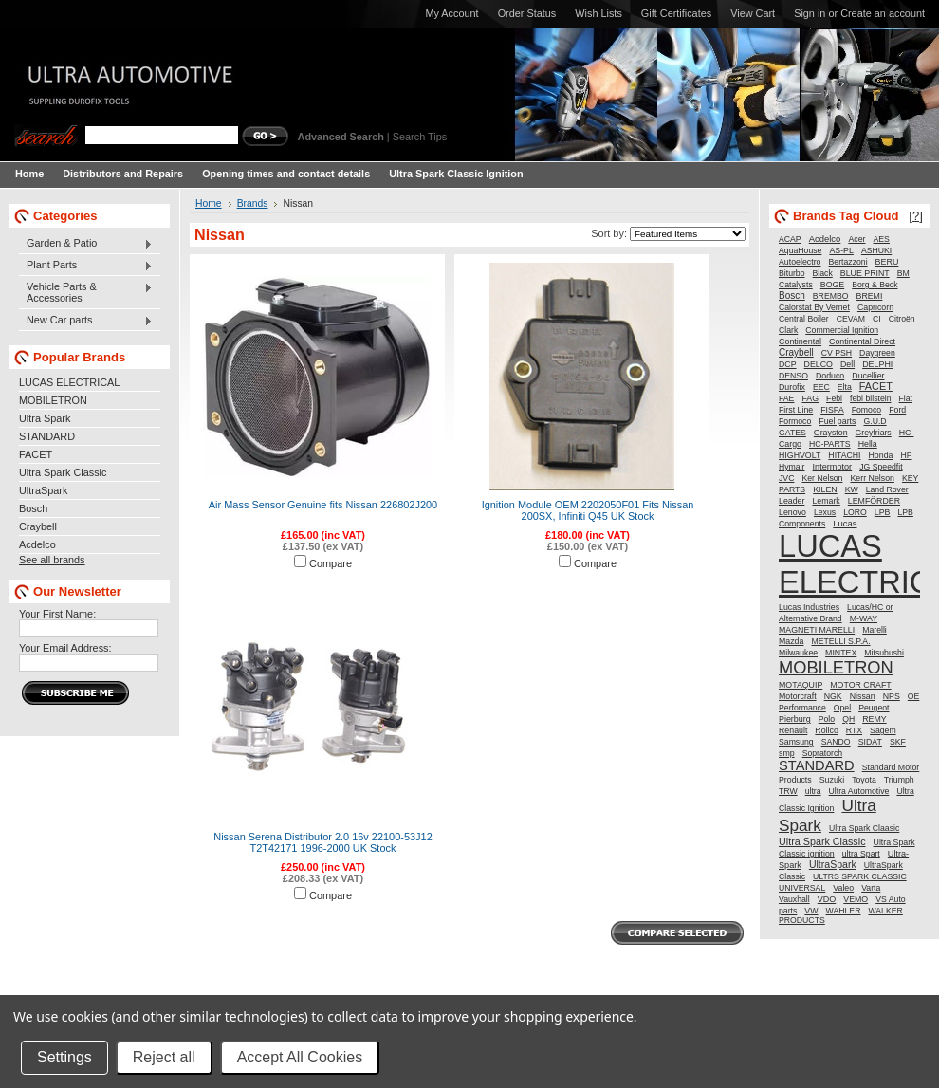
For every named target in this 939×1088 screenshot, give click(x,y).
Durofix (792, 387)
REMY (874, 719)
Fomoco (866, 410)
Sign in (809, 13)
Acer (856, 239)
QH (848, 719)
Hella (867, 444)
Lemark (825, 501)
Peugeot (873, 707)
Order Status (527, 13)
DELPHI (877, 364)
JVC (786, 478)
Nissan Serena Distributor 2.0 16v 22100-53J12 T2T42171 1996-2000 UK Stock (322, 842)
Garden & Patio (86, 243)
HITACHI (844, 455)
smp (787, 753)
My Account (451, 13)
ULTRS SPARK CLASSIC (860, 876)
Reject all (164, 1057)
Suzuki (831, 779)
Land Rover (887, 489)
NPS (891, 696)
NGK (833, 696)
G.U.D (874, 421)
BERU (887, 262)
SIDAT (870, 742)
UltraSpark (43, 490)
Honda (881, 455)
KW (851, 489)
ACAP (790, 239)
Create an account (882, 13)
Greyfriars (874, 432)
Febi (834, 398)
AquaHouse (800, 250)
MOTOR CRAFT (860, 685)
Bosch (33, 508)
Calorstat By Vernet (814, 307)
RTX (854, 730)
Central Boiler (804, 318)
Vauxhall (794, 899)
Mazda (791, 641)
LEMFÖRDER (874, 501)
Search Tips (420, 136)
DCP (788, 364)
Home (208, 203)
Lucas (844, 523)
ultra (813, 791)
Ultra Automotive (859, 791)
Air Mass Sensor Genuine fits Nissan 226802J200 (323, 504)
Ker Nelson (821, 478)
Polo (827, 719)
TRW (788, 791)
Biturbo (792, 273)
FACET (35, 454)
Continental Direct (862, 341)
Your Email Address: (65, 648)
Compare (330, 563)
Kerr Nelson (871, 478)
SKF (898, 742)
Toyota (864, 779)
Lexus (825, 512)
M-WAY (863, 618)
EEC (821, 387)
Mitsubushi (884, 652)
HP (905, 455)
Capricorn (875, 307)
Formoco (795, 421)
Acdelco (37, 544)
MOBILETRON (53, 400)
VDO (827, 899)
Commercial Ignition (841, 330)
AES (882, 239)
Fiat (905, 398)
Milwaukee (798, 652)
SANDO (836, 742)
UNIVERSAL (802, 888)
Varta (870, 888)
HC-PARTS (830, 444)
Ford (897, 410)
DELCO (818, 364)
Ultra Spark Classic (62, 472)
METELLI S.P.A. (840, 641)
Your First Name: (57, 613)
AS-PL (841, 250)
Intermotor (833, 466)
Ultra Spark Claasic (864, 828)
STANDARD (47, 436)
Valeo (843, 888)
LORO (855, 512)
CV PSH (836, 353)
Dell (847, 364)
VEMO (855, 899)
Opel (842, 707)
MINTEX (840, 652)
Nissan (862, 696)
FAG (810, 398)
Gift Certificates (676, 13)
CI (877, 318)
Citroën (902, 318)
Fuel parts (837, 421)
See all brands (52, 559)
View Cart (752, 13)
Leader (791, 501)
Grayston (831, 432)
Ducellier (868, 375)
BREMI (869, 296)
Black (823, 273)
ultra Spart (861, 853)
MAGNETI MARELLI (817, 630)
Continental (800, 341)
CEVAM (851, 318)
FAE (786, 398)
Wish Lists (598, 13)
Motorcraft (798, 696)
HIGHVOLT (799, 455)
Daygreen (877, 353)
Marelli (874, 630)
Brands (252, 203)
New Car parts (86, 320)
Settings (64, 1057)
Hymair (792, 466)
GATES (792, 432)
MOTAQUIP (800, 685)
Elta (845, 387)
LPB (883, 512)
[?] (916, 216)
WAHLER (843, 910)
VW (811, 910)
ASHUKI (876, 250)
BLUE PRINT (865, 273)
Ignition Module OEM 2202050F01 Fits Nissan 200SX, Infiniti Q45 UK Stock (588, 510)
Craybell (38, 526)
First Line (796, 410)
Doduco (830, 375)
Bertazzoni (848, 262)
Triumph (899, 779)
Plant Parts (86, 265)
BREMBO (831, 296)
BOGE (832, 284)
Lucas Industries (809, 607)
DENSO (793, 375)
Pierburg (795, 719)
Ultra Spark (44, 418)
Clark (788, 330)
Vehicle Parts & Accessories (86, 292)
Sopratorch (822, 753)
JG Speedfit (880, 466)
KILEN (825, 489)
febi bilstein (870, 398)
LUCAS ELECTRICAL (69, 382)
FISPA (831, 410)
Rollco (826, 730)
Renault (793, 730)
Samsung (796, 742)
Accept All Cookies (300, 1057)
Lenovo (792, 512)
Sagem (883, 730)
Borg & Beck (874, 284)
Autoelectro (800, 262)
